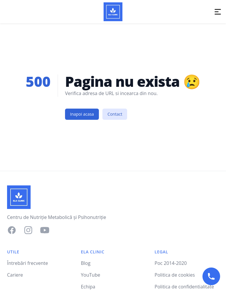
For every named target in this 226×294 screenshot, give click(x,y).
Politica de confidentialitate (184, 286)
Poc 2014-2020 (170, 263)
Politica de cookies (174, 275)
